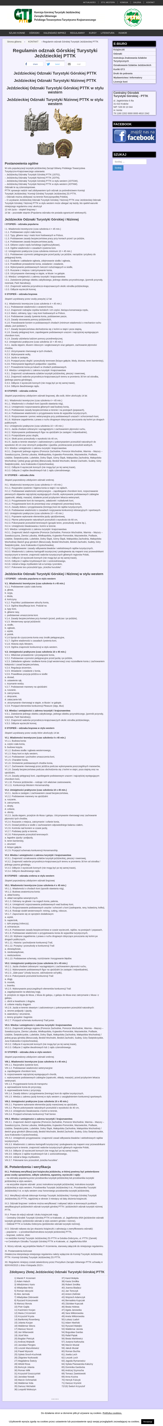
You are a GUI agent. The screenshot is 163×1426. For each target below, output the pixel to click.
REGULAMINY (77, 33)
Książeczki (119, 49)
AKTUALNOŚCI (89, 2)
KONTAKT (150, 2)
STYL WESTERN (108, 2)
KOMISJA (124, 2)
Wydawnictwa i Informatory (127, 77)
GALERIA (137, 2)
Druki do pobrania (122, 73)
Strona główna (14, 41)
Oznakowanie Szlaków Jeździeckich (132, 65)
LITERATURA (107, 33)
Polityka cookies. (112, 1413)
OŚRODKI (34, 33)
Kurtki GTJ (119, 69)
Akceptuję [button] (147, 1421)
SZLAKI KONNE (17, 33)
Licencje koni (120, 81)
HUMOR (123, 33)
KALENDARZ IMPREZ (55, 33)
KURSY (93, 33)
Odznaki (117, 53)
